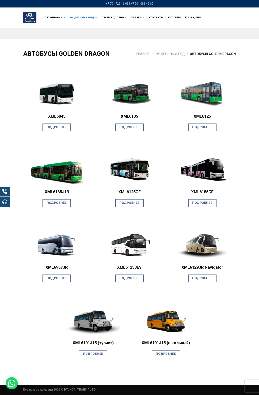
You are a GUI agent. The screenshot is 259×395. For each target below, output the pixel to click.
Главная (143, 54)
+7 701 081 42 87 (142, 3)
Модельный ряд (83, 17)
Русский (174, 17)
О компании (55, 17)
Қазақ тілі (193, 17)
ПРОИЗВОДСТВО (114, 17)
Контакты (156, 17)
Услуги (137, 17)
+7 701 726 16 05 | (118, 3)
